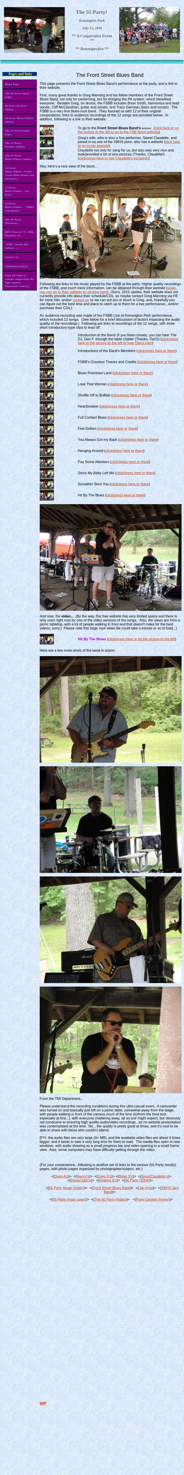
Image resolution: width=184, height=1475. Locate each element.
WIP (43, 1403)
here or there (136, 384)
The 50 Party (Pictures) (13, 221)
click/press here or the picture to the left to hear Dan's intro (128, 341)
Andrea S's (108, 1180)
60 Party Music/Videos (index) (19, 120)
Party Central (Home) (152, 1199)
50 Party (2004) (137, 1180)
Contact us (11, 257)
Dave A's (61, 1176)
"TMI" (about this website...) (16, 246)
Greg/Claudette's (154, 1176)
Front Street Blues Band (112, 1188)
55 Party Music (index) (66, 1188)
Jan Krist (146, 1188)
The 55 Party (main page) (17, 132)
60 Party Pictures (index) (16, 107)
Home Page (12, 84)
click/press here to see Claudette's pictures (112, 158)
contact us (80, 300)
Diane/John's (80, 1180)
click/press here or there (157, 351)
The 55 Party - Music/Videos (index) (18, 157)
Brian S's (126, 1176)
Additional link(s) (16, 266)
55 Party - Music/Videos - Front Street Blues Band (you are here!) (19, 173)
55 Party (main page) (69, 1199)
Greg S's (104, 1176)
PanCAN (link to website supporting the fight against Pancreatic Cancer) (19, 280)
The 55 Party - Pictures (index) (15, 145)
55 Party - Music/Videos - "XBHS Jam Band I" (19, 207)
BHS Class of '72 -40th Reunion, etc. (19, 234)
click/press (117, 384)
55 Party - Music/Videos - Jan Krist (17, 191)
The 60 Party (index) (110, 1199)
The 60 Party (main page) (17, 95)
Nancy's (83, 1176)
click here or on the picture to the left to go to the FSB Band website (128, 130)
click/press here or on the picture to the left (141, 639)
